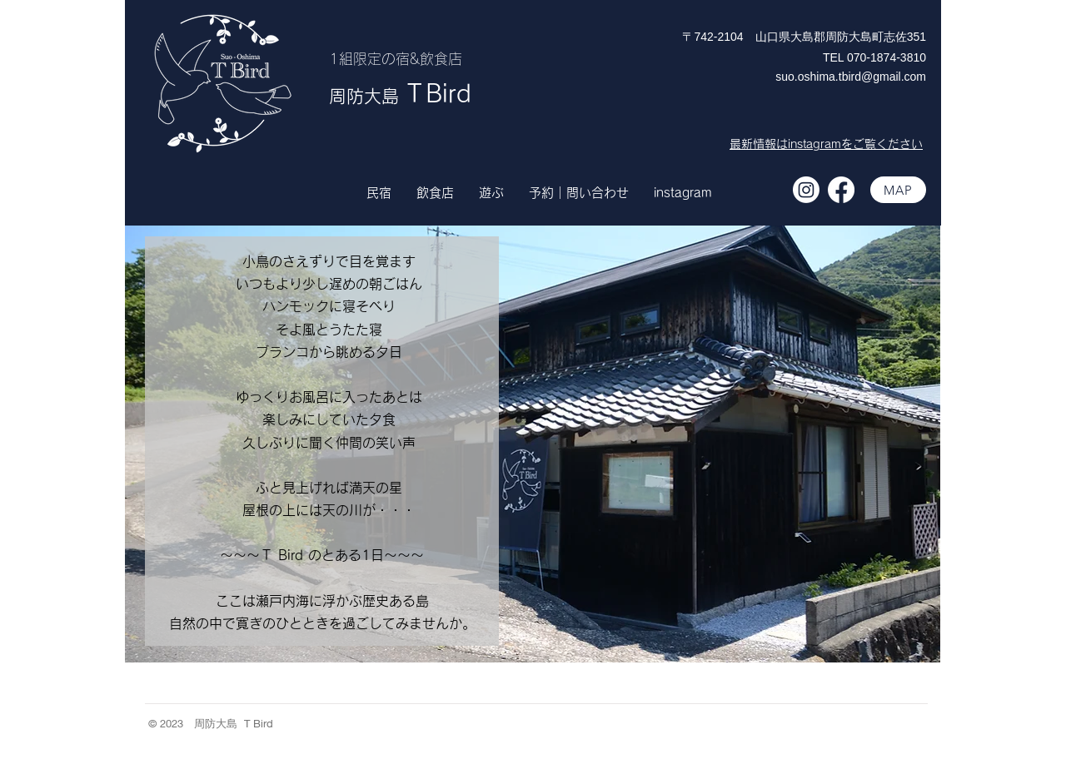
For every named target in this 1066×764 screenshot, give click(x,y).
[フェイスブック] (841, 189)
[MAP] (898, 189)
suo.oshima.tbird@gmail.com (850, 76)
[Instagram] (806, 189)
